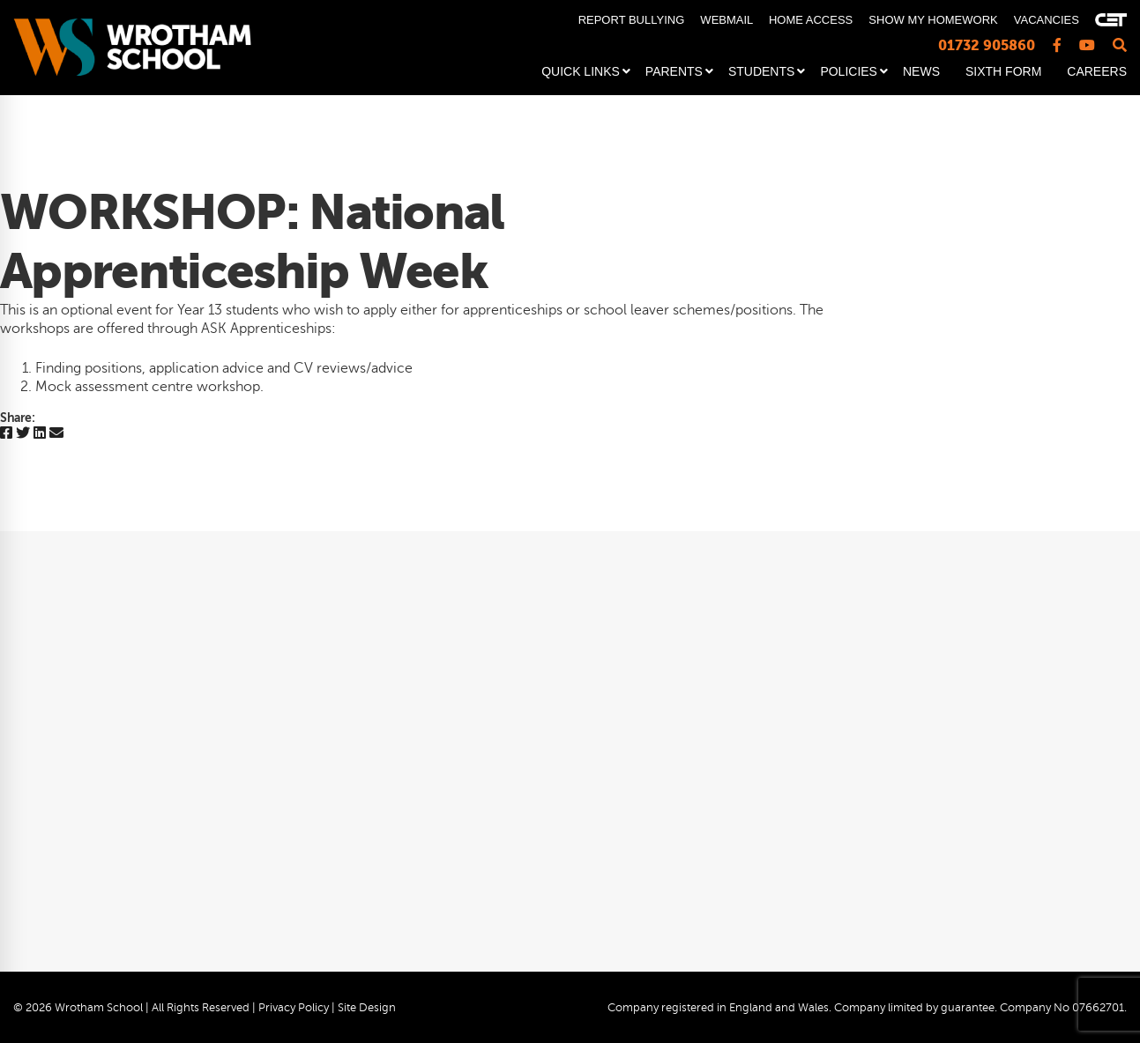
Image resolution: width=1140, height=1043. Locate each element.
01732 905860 (986, 45)
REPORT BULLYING (631, 19)
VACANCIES (1046, 19)
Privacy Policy (293, 1008)
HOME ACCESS (811, 19)
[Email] (56, 434)
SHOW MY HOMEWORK (932, 19)
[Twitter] (23, 434)
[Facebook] (6, 434)
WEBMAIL (726, 19)
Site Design (367, 1008)
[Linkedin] (40, 434)
